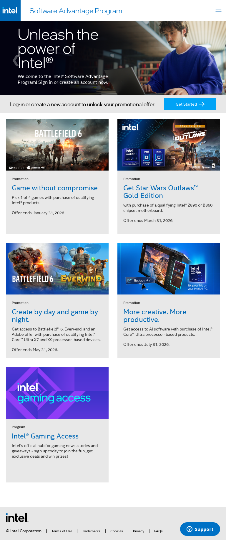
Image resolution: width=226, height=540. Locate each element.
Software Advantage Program (75, 10)
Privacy (138, 531)
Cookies (116, 531)
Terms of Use (61, 531)
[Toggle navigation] (218, 10)
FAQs (158, 531)
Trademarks (91, 531)
